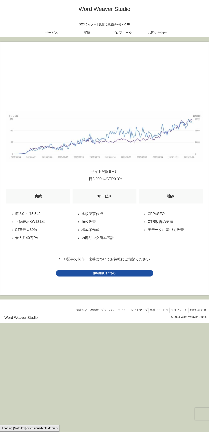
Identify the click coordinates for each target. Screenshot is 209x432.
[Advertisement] (104, 79)
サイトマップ (129, 310)
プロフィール (175, 310)
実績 (145, 310)
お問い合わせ (196, 310)
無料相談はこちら (104, 273)
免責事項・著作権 (73, 310)
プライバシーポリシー (102, 310)
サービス (157, 310)
